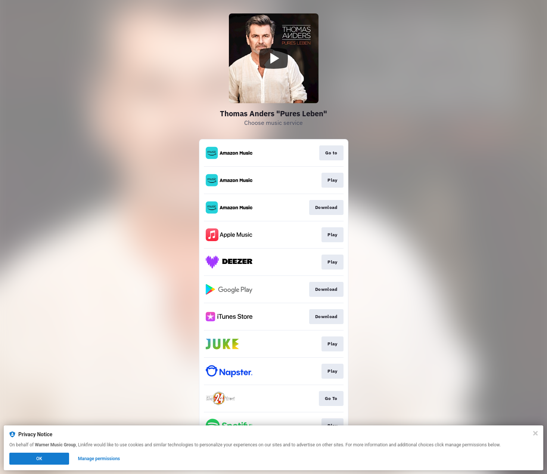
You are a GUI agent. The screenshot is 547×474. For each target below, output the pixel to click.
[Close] (535, 433)
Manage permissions (99, 458)
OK (39, 458)
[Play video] (274, 58)
